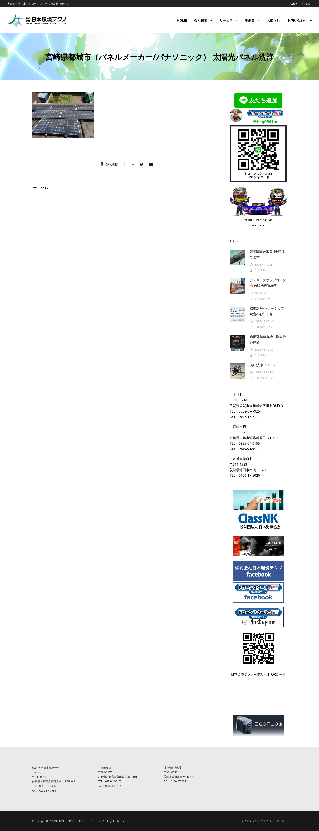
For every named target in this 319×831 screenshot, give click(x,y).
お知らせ (273, 20)
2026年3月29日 (264, 372)
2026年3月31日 (264, 293)
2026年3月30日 (264, 349)
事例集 (250, 20)
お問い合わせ (297, 20)
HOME (182, 20)
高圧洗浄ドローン (263, 365)
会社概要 (200, 20)
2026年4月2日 (263, 265)
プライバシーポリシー (273, 821)
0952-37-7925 (301, 4)
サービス (226, 20)
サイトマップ (249, 821)
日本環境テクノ (263, 270)
